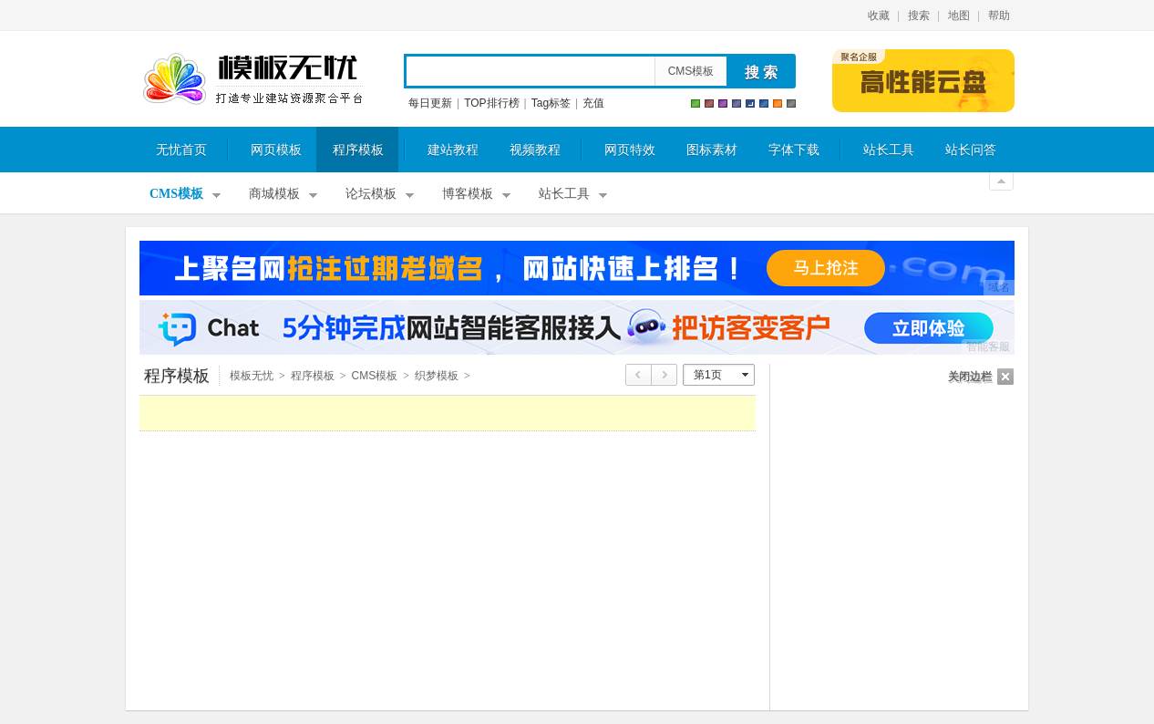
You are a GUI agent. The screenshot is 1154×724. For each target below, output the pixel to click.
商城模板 (274, 194)
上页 (638, 375)
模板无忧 (252, 79)
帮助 (999, 15)
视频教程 (535, 150)
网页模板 (276, 150)
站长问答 (970, 150)
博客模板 (467, 194)
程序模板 (358, 150)
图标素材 (711, 150)
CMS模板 (691, 71)
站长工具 (888, 150)
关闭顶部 (1001, 181)
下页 (665, 375)
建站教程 (453, 150)
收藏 (879, 15)
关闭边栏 (970, 376)
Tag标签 (551, 103)
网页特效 (629, 150)
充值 (593, 103)
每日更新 (430, 103)
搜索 (919, 15)
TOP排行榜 (491, 103)
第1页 (708, 374)
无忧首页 (181, 150)
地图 (959, 15)
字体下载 (793, 150)
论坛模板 (371, 194)
